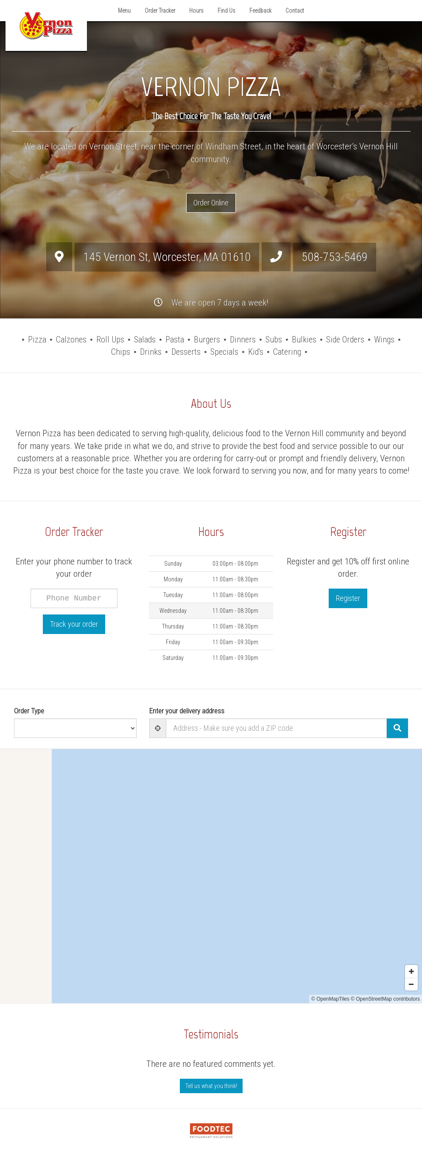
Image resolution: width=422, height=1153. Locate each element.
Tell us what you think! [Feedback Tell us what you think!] (211, 1086)
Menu (124, 10)
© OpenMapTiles (330, 999)
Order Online (211, 202)
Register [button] (348, 598)
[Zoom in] (411, 971)
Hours (196, 10)
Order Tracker (160, 10)
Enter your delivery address (186, 711)
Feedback (260, 10)
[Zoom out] (411, 984)
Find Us (226, 10)
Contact (294, 10)
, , (167, 257)
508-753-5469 (335, 257)
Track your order (74, 624)
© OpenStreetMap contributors (385, 999)
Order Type (29, 711)
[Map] (211, 876)
